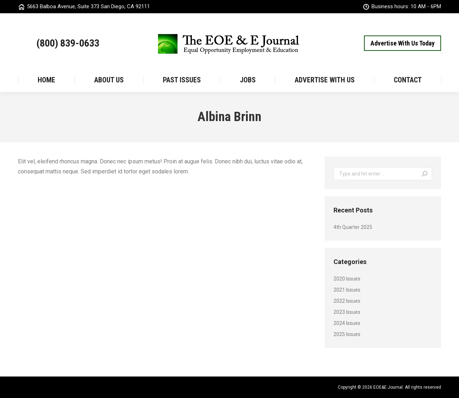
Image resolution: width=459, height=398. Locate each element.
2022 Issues (346, 301)
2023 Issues (346, 312)
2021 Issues (346, 290)
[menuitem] (46, 80)
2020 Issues (346, 279)
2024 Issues (346, 323)
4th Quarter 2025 (352, 227)
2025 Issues (346, 334)
